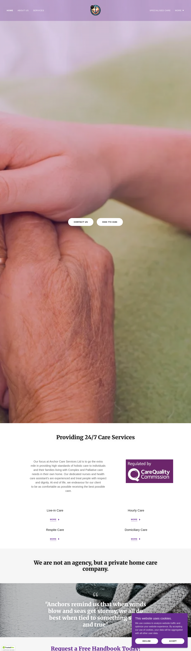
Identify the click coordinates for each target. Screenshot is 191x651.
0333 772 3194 (109, 222)
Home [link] (10, 10)
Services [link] (38, 10)
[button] (179, 10)
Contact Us (81, 222)
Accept (173, 641)
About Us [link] (23, 10)
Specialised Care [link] (160, 10)
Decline (147, 641)
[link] (95, 10)
